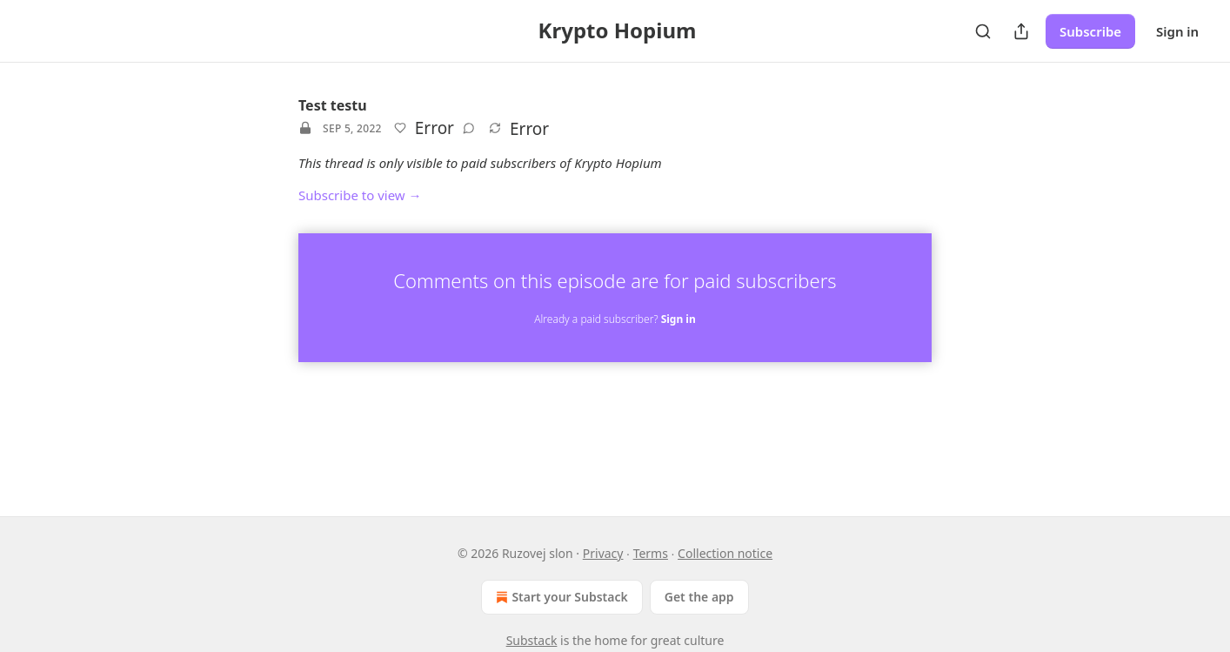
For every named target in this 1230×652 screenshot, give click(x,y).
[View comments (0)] (469, 128)
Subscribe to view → (360, 195)
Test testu (332, 105)
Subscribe (1090, 31)
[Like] (400, 128)
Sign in (1177, 31)
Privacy (603, 553)
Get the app (699, 596)
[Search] (983, 31)
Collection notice (725, 553)
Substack (532, 640)
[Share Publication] (1021, 31)
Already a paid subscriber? (614, 319)
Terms (650, 553)
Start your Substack (559, 597)
